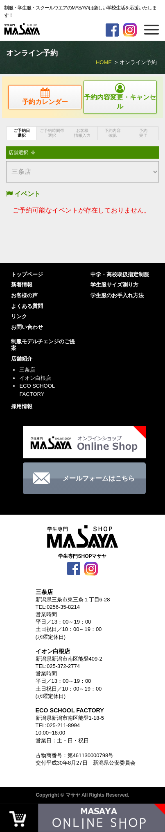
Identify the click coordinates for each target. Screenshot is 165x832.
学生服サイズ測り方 (114, 285)
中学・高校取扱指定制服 (119, 274)
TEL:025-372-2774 (58, 666)
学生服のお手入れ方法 (117, 295)
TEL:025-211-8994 (58, 725)
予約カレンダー (45, 96)
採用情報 (21, 406)
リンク (19, 316)
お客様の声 (24, 295)
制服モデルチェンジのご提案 (43, 344)
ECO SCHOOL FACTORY (36, 390)
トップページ (27, 274)
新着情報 (21, 285)
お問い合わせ (27, 327)
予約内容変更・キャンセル (120, 96)
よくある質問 (27, 306)
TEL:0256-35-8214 (58, 607)
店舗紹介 (21, 359)
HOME (104, 62)
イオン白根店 (35, 378)
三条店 (27, 370)
